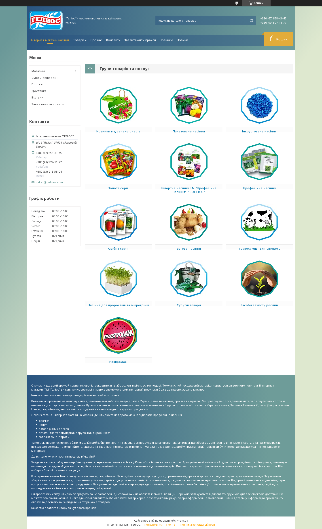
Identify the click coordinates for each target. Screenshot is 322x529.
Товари (78, 40)
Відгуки (38, 97)
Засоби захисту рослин (259, 305)
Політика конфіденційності (197, 525)
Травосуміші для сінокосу (259, 249)
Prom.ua (182, 521)
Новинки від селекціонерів (118, 131)
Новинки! (166, 40)
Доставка (39, 91)
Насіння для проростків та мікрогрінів (118, 305)
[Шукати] (251, 20)
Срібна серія (118, 249)
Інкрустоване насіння (259, 131)
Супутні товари (189, 305)
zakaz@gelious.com (49, 182)
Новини (182, 40)
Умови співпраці (45, 78)
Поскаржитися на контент (161, 525)
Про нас (96, 40)
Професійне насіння (259, 188)
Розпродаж (118, 362)
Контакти (113, 40)
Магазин (38, 71)
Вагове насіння (189, 249)
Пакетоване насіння (189, 131)
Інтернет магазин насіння (50, 40)
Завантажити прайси (140, 40)
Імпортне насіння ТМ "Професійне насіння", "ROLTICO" (189, 190)
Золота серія (118, 188)
